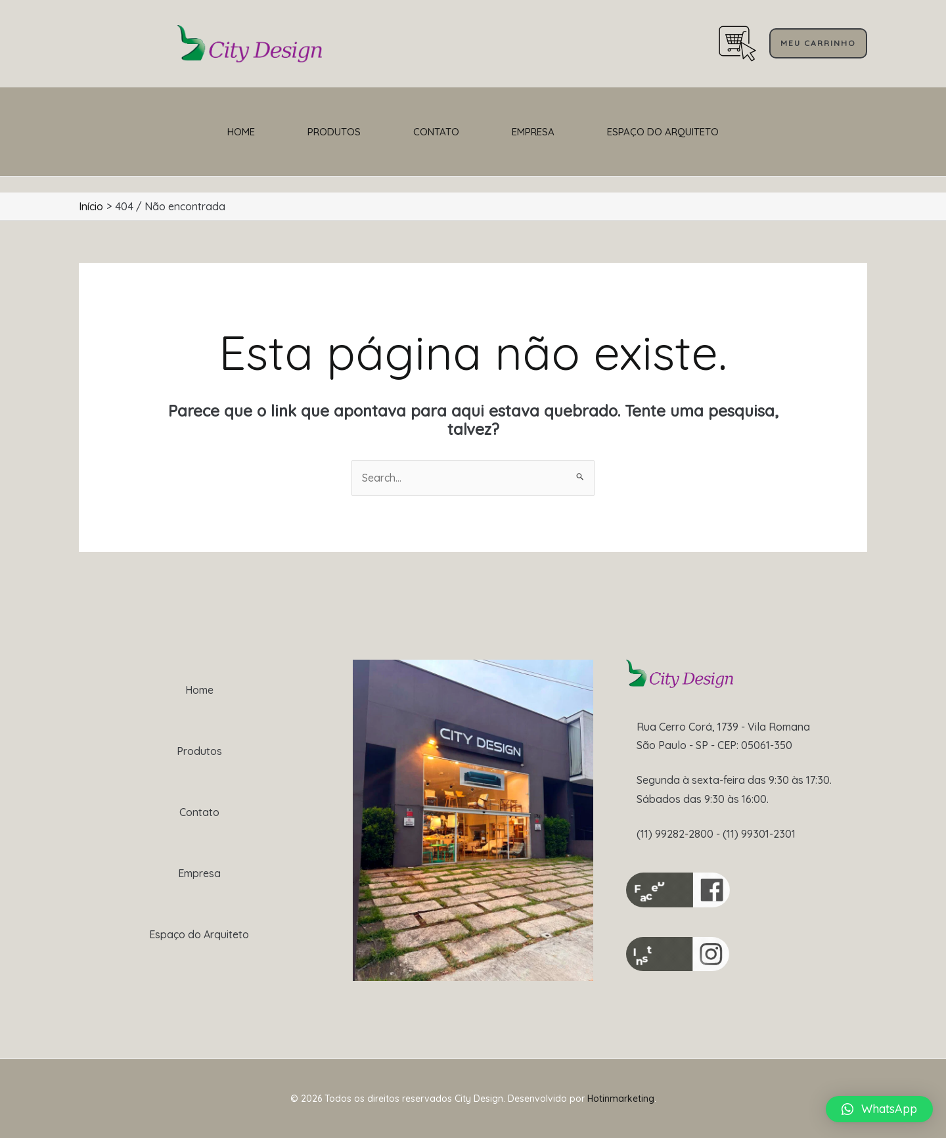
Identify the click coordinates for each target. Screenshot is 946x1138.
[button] (879, 1109)
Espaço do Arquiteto (663, 131)
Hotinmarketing (620, 1098)
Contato (436, 131)
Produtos (334, 131)
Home (241, 131)
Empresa (533, 131)
